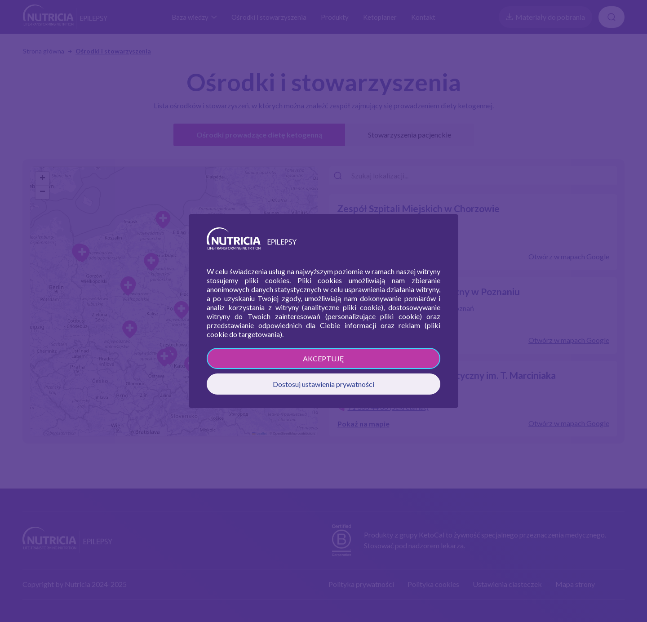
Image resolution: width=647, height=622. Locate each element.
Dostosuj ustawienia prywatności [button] (323, 384)
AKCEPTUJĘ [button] (323, 358)
